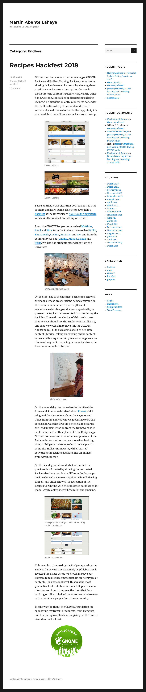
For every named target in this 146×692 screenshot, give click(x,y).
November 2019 (114, 242)
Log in (110, 301)
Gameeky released (115, 85)
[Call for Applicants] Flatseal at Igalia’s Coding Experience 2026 (121, 76)
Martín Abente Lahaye (33, 22)
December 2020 (114, 227)
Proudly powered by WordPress (47, 679)
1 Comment (15, 88)
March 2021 (112, 224)
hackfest (40, 213)
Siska (38, 242)
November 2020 (114, 230)
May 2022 (111, 208)
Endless (13, 81)
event (109, 270)
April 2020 (112, 239)
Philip (92, 230)
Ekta (49, 230)
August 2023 (113, 199)
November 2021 (114, 215)
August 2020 (113, 233)
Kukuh (82, 238)
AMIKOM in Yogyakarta (82, 213)
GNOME (22, 81)
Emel (38, 230)
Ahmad (72, 238)
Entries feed (112, 304)
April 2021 (112, 221)
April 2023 (112, 202)
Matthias (86, 226)
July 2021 (111, 218)
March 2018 (112, 246)
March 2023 (112, 205)
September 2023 (114, 196)
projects (111, 279)
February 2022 (114, 211)
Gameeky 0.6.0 (114, 82)
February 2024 (114, 190)
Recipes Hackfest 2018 (43, 65)
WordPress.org (114, 310)
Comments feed (114, 307)
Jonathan (65, 234)
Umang (63, 238)
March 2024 (113, 187)
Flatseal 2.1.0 (113, 98)
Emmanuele (42, 234)
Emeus (82, 411)
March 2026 (113, 184)
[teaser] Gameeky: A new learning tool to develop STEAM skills (119, 91)
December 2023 (114, 193)
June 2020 (112, 236)
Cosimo (54, 234)
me (79, 234)
